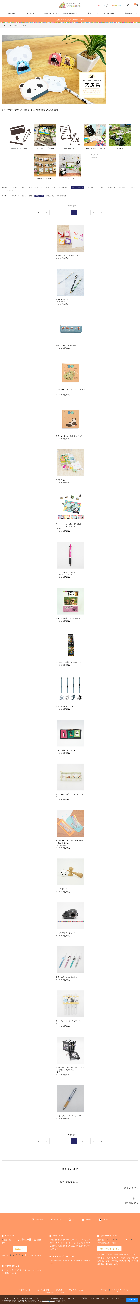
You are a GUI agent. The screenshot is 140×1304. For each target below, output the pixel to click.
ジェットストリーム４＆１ (65, 572)
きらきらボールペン (63, 299)
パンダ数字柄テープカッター (66, 933)
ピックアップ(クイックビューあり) (57, 187)
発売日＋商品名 (61, 196)
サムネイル (91, 187)
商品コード (15, 196)
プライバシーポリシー (77, 1290)
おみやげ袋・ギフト (70, 13)
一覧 (23, 187)
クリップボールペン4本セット (67, 977)
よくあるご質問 (43, 1290)
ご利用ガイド (25, 1290)
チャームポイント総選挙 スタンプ (69, 255)
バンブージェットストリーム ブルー (69, 1116)
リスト (101, 187)
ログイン (101, 5)
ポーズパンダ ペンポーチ (66, 345)
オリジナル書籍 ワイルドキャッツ (69, 618)
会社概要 (59, 1290)
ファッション (31, 13)
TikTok (105, 1220)
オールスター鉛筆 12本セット (68, 662)
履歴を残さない (132, 1188)
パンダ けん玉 (61, 889)
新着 (89, 13)
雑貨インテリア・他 (50, 13)
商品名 (133, 187)
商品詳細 (14, 187)
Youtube (88, 1220)
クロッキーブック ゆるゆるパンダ (69, 436)
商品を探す (128, 13)
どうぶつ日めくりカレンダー (66, 750)
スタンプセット (61, 480)
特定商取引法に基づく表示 (54, 1292)
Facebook (57, 1220)
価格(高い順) (50, 196)
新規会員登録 (116, 5)
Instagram (39, 1220)
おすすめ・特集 (109, 13)
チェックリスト (8, 190)
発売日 (30, 196)
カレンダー (95, 155)
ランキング (111, 187)
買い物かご (122, 187)
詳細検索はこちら (131, 1203)
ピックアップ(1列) (35, 187)
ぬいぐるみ (11, 13)
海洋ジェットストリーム (65, 706)
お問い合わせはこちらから (109, 1249)
